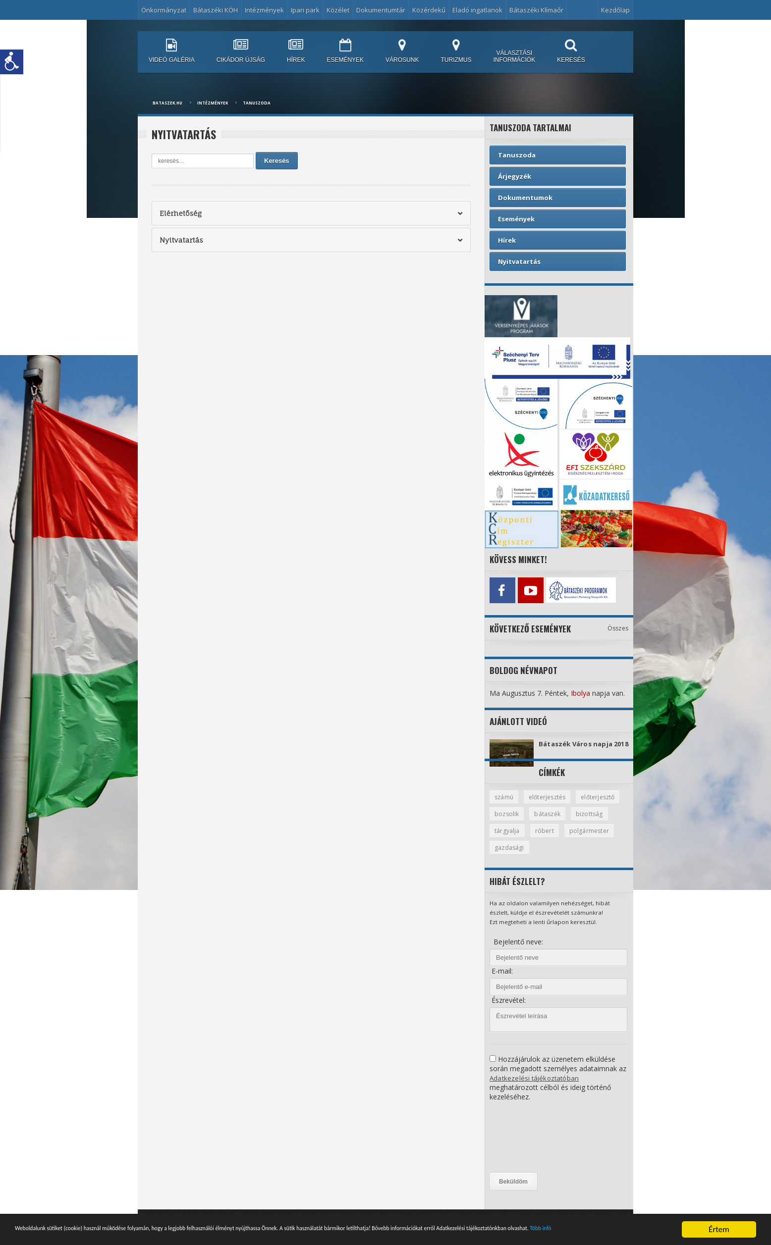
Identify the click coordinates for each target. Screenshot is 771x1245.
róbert (588, 838)
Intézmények (264, 9)
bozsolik (558, 821)
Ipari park (305, 9)
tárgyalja (551, 838)
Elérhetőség (180, 213)
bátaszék (601, 821)
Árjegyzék (514, 176)
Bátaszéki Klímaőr (536, 9)
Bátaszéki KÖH (215, 9)
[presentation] (530, 1146)
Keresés (276, 160)
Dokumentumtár (380, 9)
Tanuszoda (257, 102)
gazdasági (566, 856)
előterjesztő (513, 821)
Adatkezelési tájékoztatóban (535, 1086)
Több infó (169, 1234)
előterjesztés (550, 804)
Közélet (338, 9)
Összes (618, 626)
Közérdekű (428, 9)
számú (505, 804)
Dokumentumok (525, 197)
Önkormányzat (163, 9)
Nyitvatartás (181, 240)
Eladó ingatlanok (477, 9)
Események (516, 218)
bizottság (508, 838)
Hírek (507, 240)
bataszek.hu (167, 102)
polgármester (515, 856)
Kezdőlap (615, 9)
